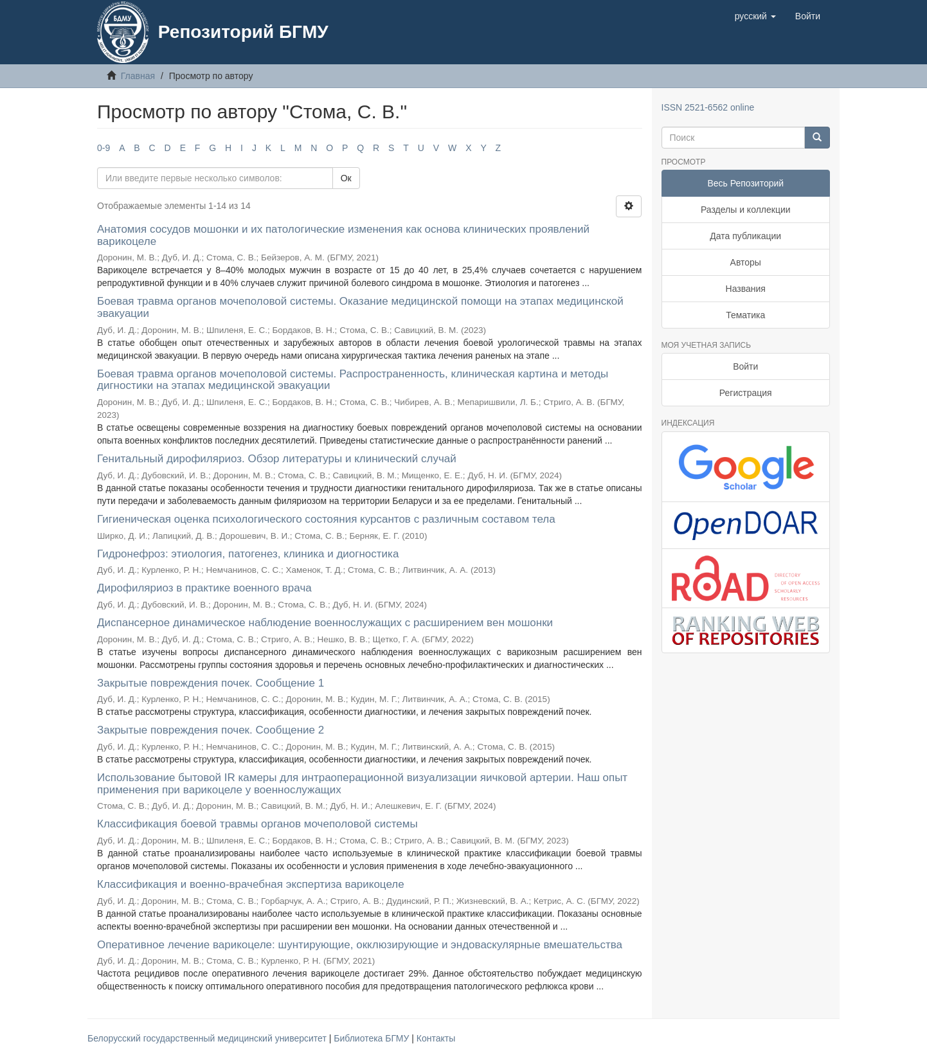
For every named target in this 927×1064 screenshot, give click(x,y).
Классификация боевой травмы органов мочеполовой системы (257, 824)
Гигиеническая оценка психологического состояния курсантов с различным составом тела (326, 519)
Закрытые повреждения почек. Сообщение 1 (210, 683)
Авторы (745, 262)
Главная (138, 76)
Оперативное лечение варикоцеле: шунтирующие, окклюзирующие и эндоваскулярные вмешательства (359, 945)
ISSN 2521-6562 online (708, 107)
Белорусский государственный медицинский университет (208, 1038)
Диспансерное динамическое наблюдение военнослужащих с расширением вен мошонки (325, 623)
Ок (346, 178)
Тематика (745, 315)
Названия (746, 289)
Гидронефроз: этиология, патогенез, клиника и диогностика (248, 554)
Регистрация (745, 393)
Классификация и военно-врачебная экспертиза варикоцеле (250, 884)
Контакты (436, 1038)
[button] (755, 16)
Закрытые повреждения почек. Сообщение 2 (210, 730)
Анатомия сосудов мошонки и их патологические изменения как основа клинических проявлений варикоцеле (343, 235)
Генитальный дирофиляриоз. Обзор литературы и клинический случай (276, 459)
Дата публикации (745, 236)
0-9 (103, 148)
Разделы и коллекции (746, 209)
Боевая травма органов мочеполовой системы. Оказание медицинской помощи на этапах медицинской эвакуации (360, 307)
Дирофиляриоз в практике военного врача (204, 588)
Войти (745, 366)
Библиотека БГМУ (372, 1038)
